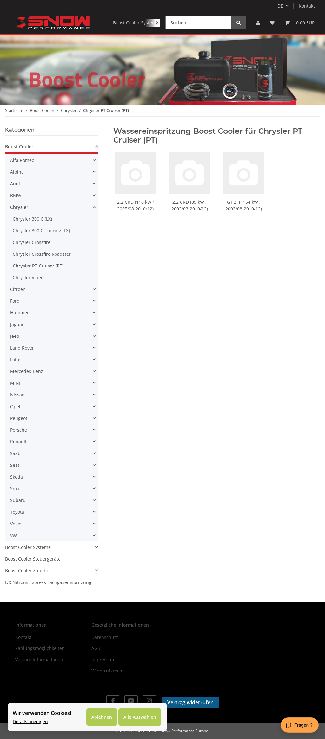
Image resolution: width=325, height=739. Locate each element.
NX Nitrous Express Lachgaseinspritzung (48, 582)
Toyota (17, 512)
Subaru (18, 500)
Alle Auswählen (139, 717)
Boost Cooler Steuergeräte (33, 559)
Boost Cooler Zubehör (28, 571)
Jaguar (17, 324)
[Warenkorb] (300, 23)
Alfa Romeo (22, 160)
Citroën (18, 289)
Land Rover (22, 348)
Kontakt (307, 6)
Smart (16, 488)
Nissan (17, 395)
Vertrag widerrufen (190, 702)
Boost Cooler (19, 147)
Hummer (19, 313)
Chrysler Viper (28, 277)
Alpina (17, 172)
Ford (15, 301)
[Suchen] (198, 22)
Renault (18, 442)
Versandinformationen (39, 660)
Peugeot (18, 418)
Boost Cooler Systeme (28, 547)
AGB (95, 648)
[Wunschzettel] (272, 23)
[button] (258, 23)
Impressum (103, 660)
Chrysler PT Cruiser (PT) (38, 266)
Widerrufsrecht (107, 671)
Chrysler (19, 207)
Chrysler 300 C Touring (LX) (41, 231)
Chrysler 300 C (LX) (32, 219)
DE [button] (280, 6)
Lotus (16, 360)
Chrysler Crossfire (31, 242)
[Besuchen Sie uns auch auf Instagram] (149, 700)
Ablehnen (101, 717)
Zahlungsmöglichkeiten (40, 648)
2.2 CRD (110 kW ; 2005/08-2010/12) (135, 203)
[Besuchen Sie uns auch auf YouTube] (130, 700)
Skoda (16, 477)
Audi (15, 184)
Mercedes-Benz (26, 371)
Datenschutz (104, 637)
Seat (14, 465)
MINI (15, 383)
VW (13, 535)
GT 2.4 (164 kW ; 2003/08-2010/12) (244, 203)
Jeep (14, 336)
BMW (15, 195)
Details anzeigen (30, 721)
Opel (15, 406)
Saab (15, 453)
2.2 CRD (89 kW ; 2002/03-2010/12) (189, 203)
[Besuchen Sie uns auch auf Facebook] (112, 700)
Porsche (18, 430)
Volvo (15, 524)
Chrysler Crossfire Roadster (42, 254)
